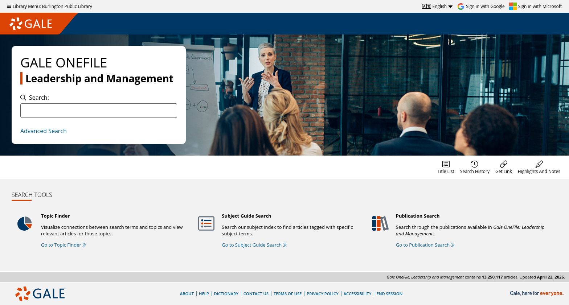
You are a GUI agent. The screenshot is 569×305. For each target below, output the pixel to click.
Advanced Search (43, 131)
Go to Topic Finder (63, 245)
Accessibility (358, 293)
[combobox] (98, 110)
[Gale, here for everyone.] (537, 294)
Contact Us (256, 293)
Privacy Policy (322, 293)
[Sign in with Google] (481, 6)
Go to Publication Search (425, 245)
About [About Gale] (187, 293)
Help (204, 293)
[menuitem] (446, 167)
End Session (389, 293)
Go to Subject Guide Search (254, 245)
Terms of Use (288, 293)
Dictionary (226, 293)
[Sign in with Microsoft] (535, 6)
